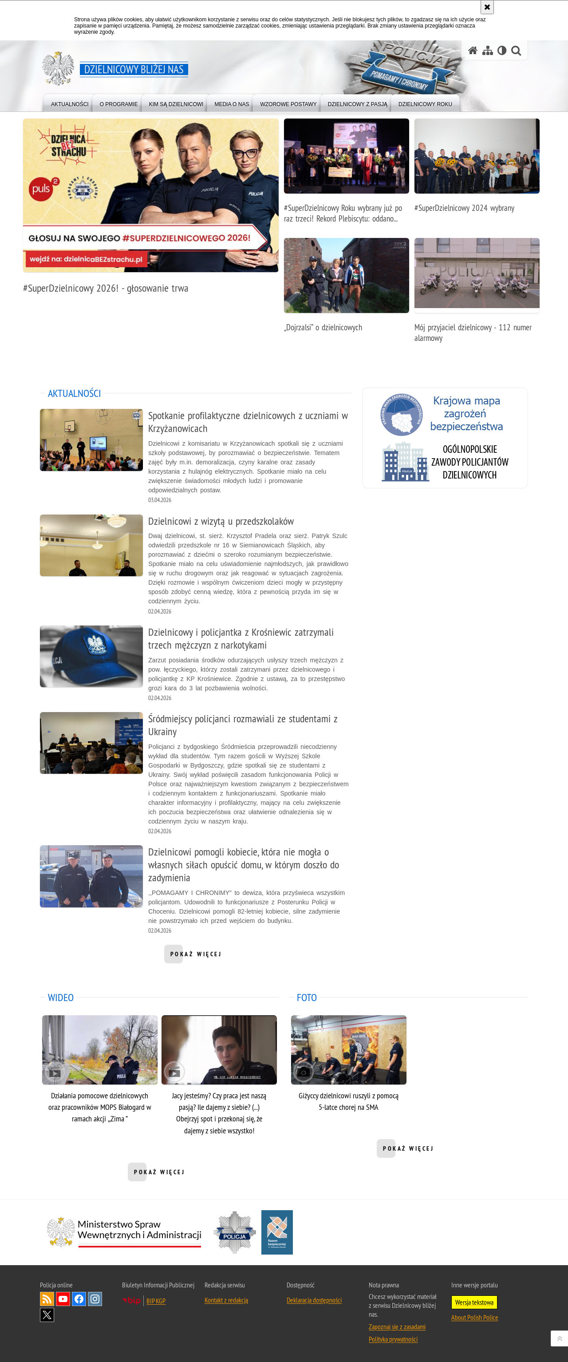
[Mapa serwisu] (487, 50)
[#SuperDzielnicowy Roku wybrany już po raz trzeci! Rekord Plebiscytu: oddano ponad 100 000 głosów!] (346, 176)
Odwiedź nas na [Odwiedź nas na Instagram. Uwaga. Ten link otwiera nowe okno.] (95, 1299)
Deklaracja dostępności (314, 1299)
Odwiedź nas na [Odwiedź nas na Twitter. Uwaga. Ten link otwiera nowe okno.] (47, 1315)
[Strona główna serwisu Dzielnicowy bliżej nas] (473, 50)
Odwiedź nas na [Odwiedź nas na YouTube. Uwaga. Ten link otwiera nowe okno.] (63, 1299)
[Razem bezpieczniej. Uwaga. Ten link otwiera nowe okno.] (277, 1232)
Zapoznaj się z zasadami (397, 1326)
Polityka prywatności (393, 1338)
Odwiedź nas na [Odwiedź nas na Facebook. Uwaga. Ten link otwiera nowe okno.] (79, 1299)
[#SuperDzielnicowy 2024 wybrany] (477, 170)
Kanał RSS (47, 1299)
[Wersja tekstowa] (502, 50)
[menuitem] (70, 102)
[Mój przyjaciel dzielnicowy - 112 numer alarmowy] (477, 295)
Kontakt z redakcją (226, 1299)
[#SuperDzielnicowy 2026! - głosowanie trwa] (151, 211)
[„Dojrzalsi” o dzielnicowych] (346, 289)
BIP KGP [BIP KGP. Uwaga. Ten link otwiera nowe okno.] (156, 1300)
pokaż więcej (196, 956)
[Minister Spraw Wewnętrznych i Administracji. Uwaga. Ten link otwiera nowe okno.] (124, 1232)
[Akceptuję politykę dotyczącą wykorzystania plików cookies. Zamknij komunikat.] (487, 7)
